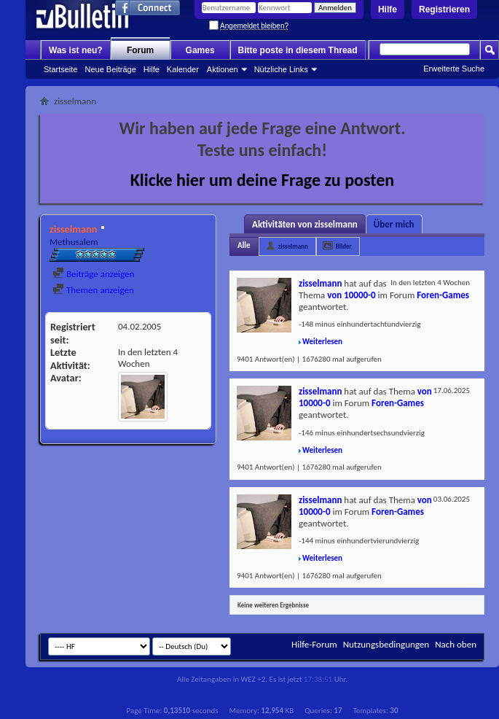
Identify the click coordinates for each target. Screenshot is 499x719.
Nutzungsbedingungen (386, 644)
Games (200, 50)
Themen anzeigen (93, 289)
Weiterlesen (322, 341)
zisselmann (293, 246)
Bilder (344, 246)
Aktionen (222, 69)
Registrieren (444, 9)
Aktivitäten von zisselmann (305, 224)
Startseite (60, 69)
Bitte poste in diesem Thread (298, 50)
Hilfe (387, 9)
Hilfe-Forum (314, 644)
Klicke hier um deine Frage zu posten (262, 179)
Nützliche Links (281, 69)
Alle (244, 245)
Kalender (183, 69)
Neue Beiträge (110, 69)
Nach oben (455, 644)
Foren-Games (443, 294)
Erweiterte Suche (453, 68)
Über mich (394, 224)
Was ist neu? (76, 50)
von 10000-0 (351, 294)
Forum (140, 50)
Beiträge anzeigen (93, 273)
